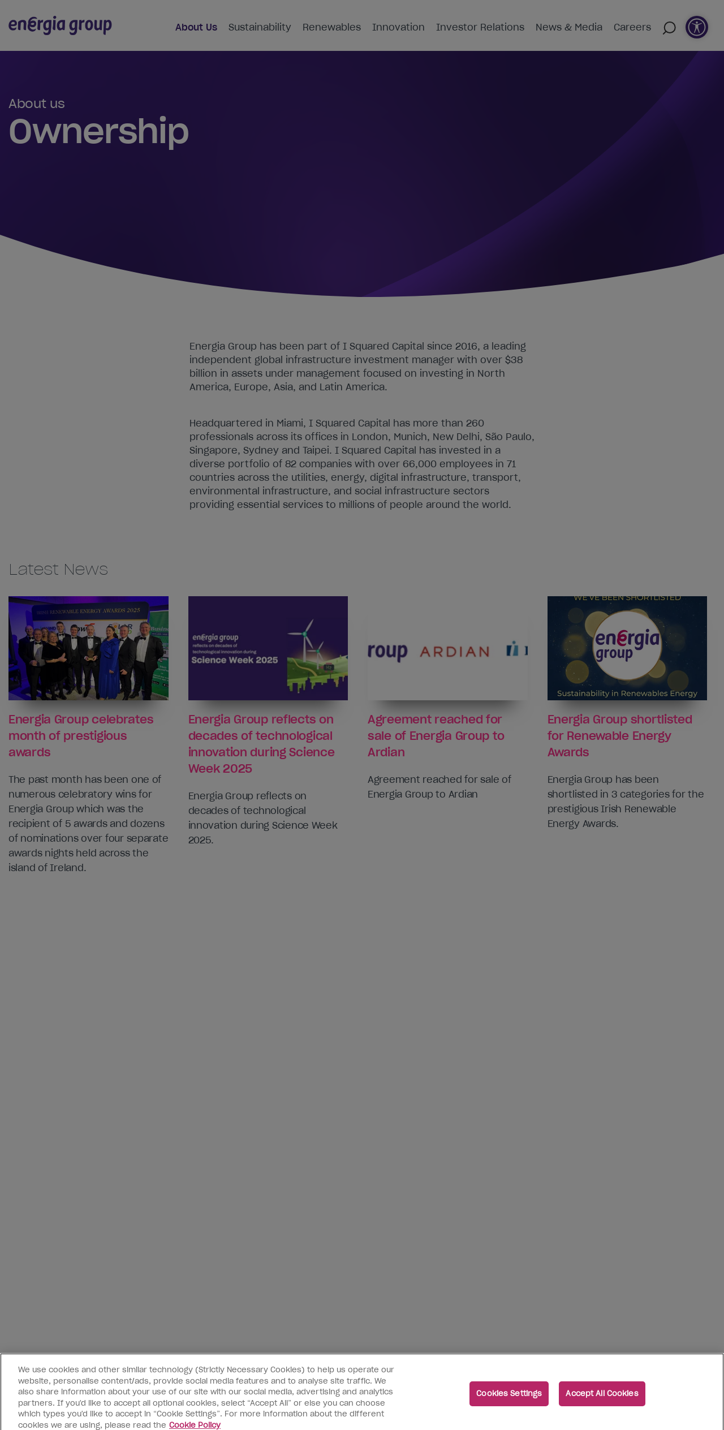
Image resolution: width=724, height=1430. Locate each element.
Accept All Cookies (602, 1399)
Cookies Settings (509, 1399)
